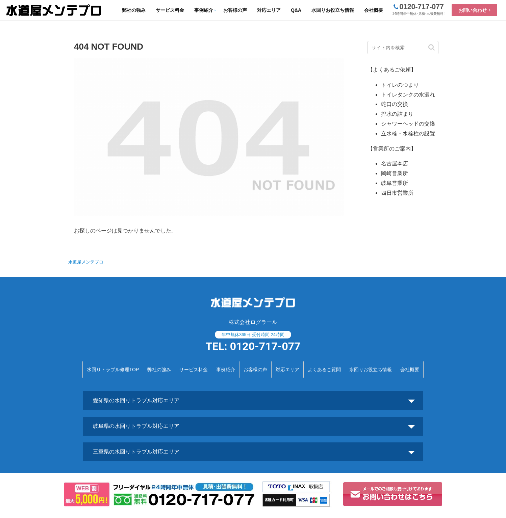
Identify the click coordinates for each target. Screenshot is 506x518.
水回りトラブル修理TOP (113, 369)
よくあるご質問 (324, 369)
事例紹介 (225, 369)
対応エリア (287, 369)
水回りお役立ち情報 (370, 369)
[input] (403, 47)
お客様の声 (255, 369)
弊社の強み (159, 369)
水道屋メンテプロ (85, 262)
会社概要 (409, 369)
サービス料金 (193, 369)
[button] (431, 47)
